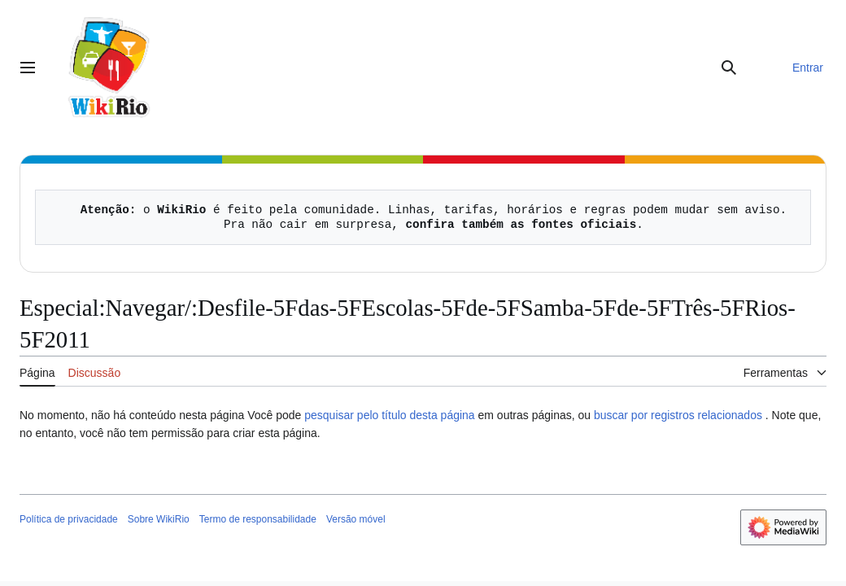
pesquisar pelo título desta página (389, 415)
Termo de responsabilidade (257, 519)
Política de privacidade (69, 519)
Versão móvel (356, 519)
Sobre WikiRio (159, 519)
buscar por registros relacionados (678, 415)
